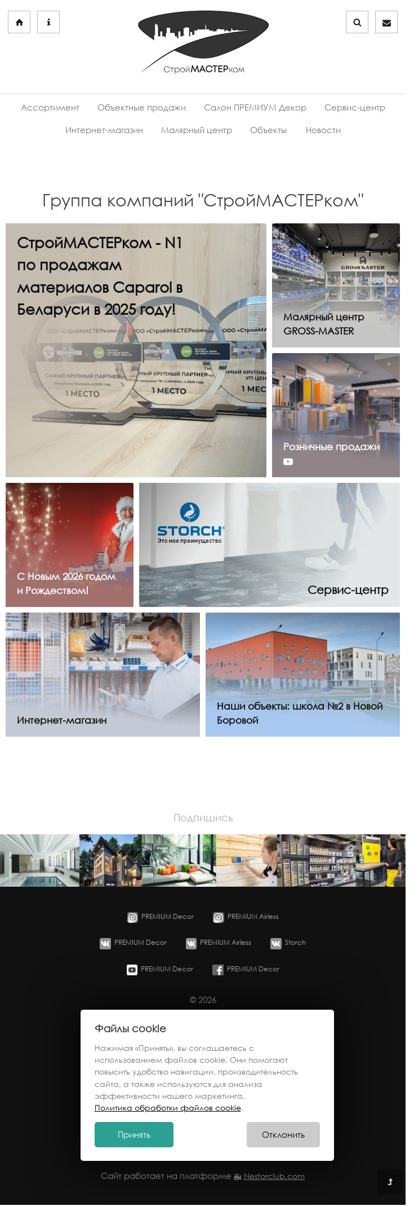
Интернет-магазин (104, 130)
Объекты (268, 130)
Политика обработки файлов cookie (168, 1107)
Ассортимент (50, 107)
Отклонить (283, 1135)
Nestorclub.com (274, 1176)
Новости (323, 130)
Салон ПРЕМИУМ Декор (255, 107)
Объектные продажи (141, 107)
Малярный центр (196, 130)
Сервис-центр (354, 107)
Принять (134, 1135)
